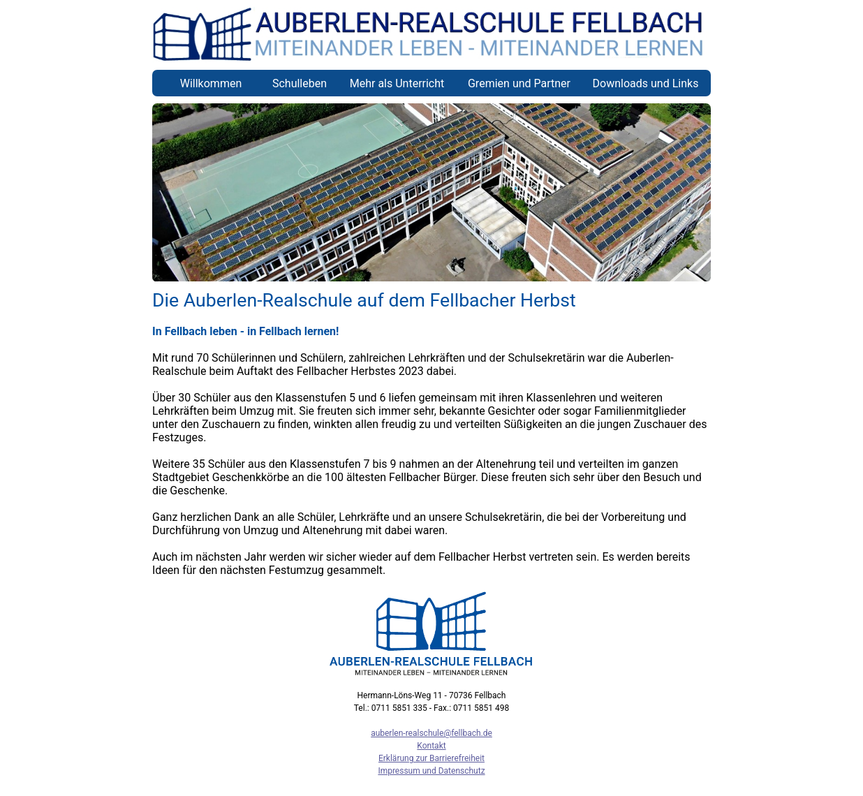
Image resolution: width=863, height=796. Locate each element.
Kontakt (431, 746)
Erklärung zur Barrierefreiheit (431, 758)
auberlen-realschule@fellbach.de (431, 733)
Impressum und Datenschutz (431, 771)
